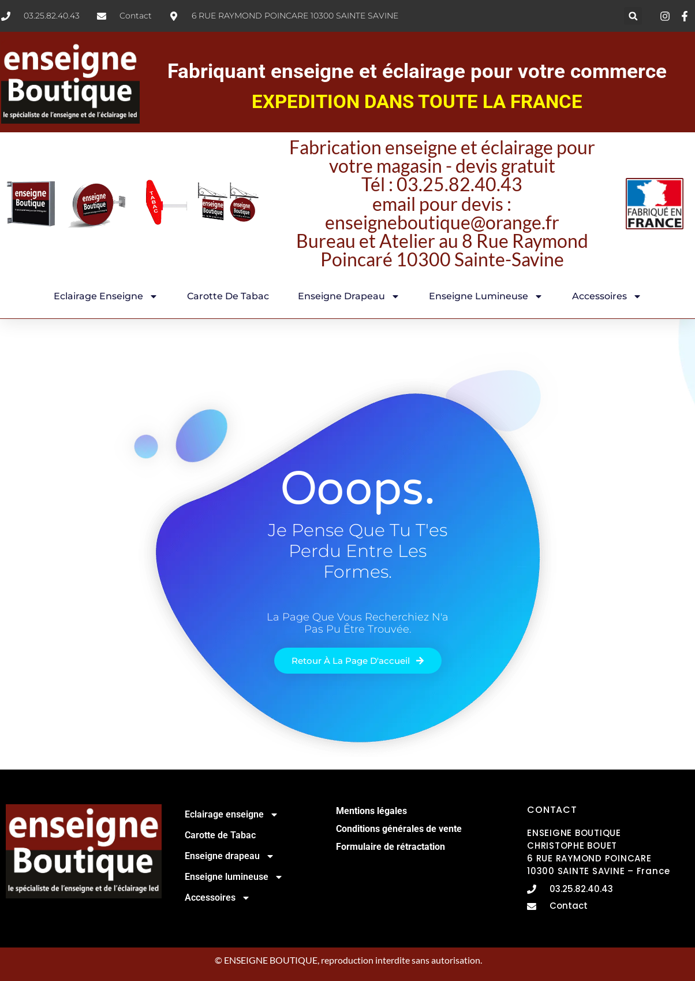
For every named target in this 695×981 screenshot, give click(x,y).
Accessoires (607, 296)
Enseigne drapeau (349, 296)
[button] (633, 16)
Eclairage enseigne (106, 296)
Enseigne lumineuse (486, 296)
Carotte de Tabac (228, 296)
